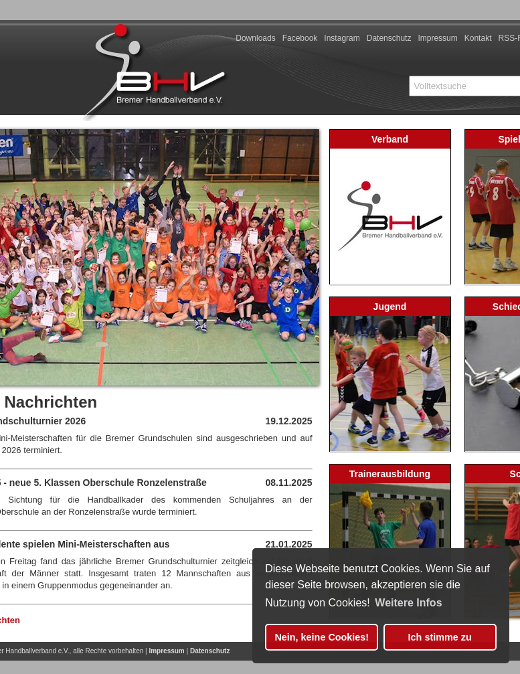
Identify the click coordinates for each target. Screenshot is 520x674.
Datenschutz (389, 38)
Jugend (390, 306)
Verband (389, 139)
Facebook (300, 38)
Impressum (437, 38)
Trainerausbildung (389, 474)
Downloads (255, 38)
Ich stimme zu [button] (440, 637)
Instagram (341, 38)
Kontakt (478, 38)
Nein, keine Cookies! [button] (321, 637)
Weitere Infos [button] (408, 602)
